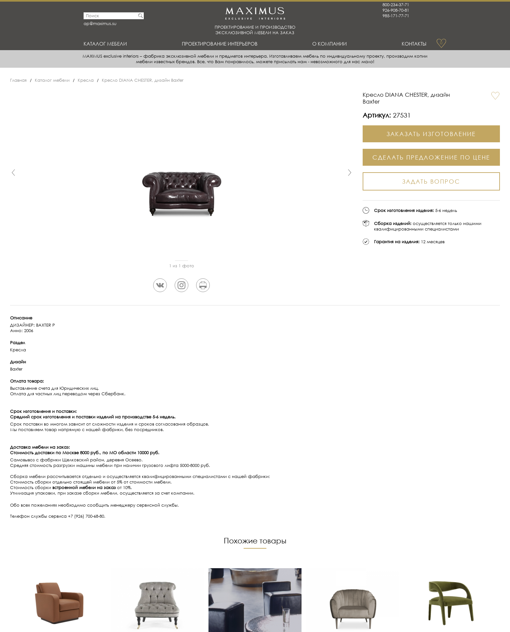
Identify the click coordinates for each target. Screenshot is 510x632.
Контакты (414, 43)
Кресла (86, 80)
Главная (18, 80)
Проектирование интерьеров (220, 43)
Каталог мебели (105, 43)
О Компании (329, 43)
